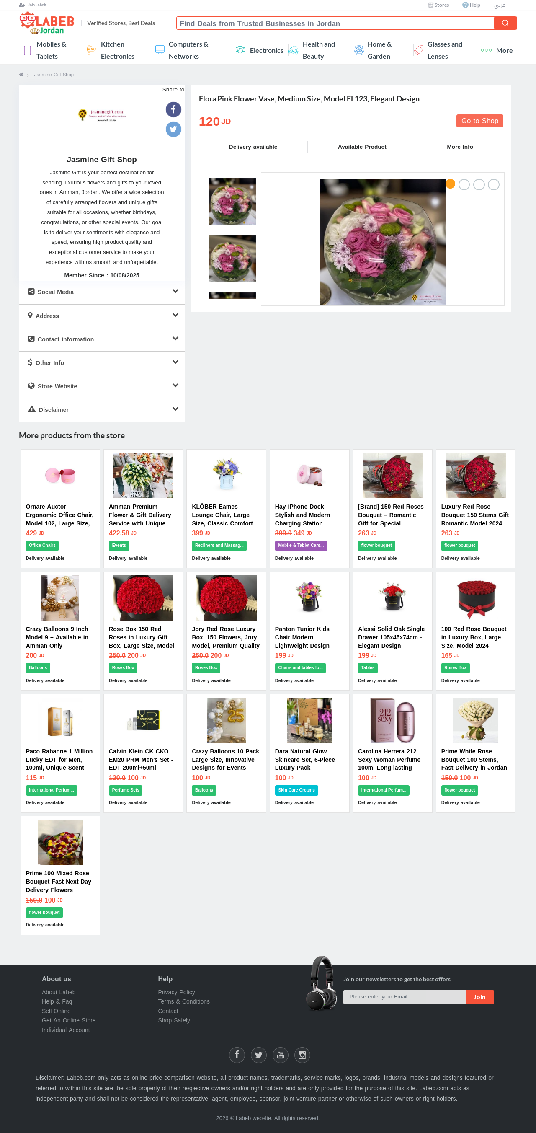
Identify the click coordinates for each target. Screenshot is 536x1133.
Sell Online (56, 1011)
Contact (168, 1011)
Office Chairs (42, 545)
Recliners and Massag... (219, 545)
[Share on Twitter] (258, 1055)
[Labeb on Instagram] (302, 1055)
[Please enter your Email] (404, 997)
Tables (368, 668)
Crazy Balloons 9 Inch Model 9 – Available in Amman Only (57, 637)
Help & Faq (57, 1001)
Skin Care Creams (296, 790)
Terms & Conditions (184, 1001)
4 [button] (494, 185)
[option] (383, 242)
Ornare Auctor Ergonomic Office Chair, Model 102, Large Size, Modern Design (60, 519)
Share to (173, 90)
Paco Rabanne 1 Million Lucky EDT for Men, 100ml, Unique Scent (59, 760)
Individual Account (66, 1029)
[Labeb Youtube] (280, 1055)
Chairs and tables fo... (300, 668)
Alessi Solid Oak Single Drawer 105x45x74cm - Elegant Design (391, 637)
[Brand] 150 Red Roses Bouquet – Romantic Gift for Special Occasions (391, 519)
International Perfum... (51, 790)
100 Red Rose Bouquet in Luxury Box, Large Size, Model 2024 (474, 637)
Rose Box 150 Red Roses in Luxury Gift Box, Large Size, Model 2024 (141, 641)
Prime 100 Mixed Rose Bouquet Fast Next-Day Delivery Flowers (58, 882)
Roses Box (123, 668)
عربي (499, 5)
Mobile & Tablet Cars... (301, 545)
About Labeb (59, 992)
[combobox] (339, 24)
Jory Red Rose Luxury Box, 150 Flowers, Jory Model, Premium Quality (226, 637)
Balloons (38, 668)
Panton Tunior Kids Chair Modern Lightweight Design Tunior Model (302, 641)
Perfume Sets (125, 790)
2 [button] (464, 185)
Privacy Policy (176, 992)
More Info (460, 147)
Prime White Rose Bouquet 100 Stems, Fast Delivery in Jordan (474, 760)
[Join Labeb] (32, 5)
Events (119, 545)
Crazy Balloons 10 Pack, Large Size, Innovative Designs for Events (226, 760)
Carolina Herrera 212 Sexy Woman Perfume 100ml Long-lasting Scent (389, 764)
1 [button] (451, 184)
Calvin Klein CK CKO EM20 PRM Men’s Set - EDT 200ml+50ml (141, 760)
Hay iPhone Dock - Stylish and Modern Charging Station (302, 515)
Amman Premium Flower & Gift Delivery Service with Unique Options (140, 519)
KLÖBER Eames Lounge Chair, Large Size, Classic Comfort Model (222, 519)
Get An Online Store (69, 1020)
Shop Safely (174, 1020)
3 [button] (479, 185)
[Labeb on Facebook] (237, 1055)
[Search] (505, 23)
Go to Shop (478, 120)
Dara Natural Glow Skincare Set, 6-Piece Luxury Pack (305, 760)
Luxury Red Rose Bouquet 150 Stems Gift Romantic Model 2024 (475, 515)
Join (480, 997)
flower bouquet (376, 545)
